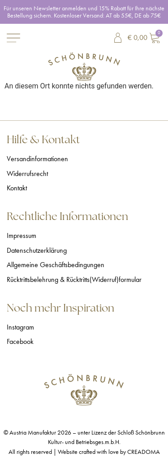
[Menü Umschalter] (13, 38)
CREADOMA (143, 452)
